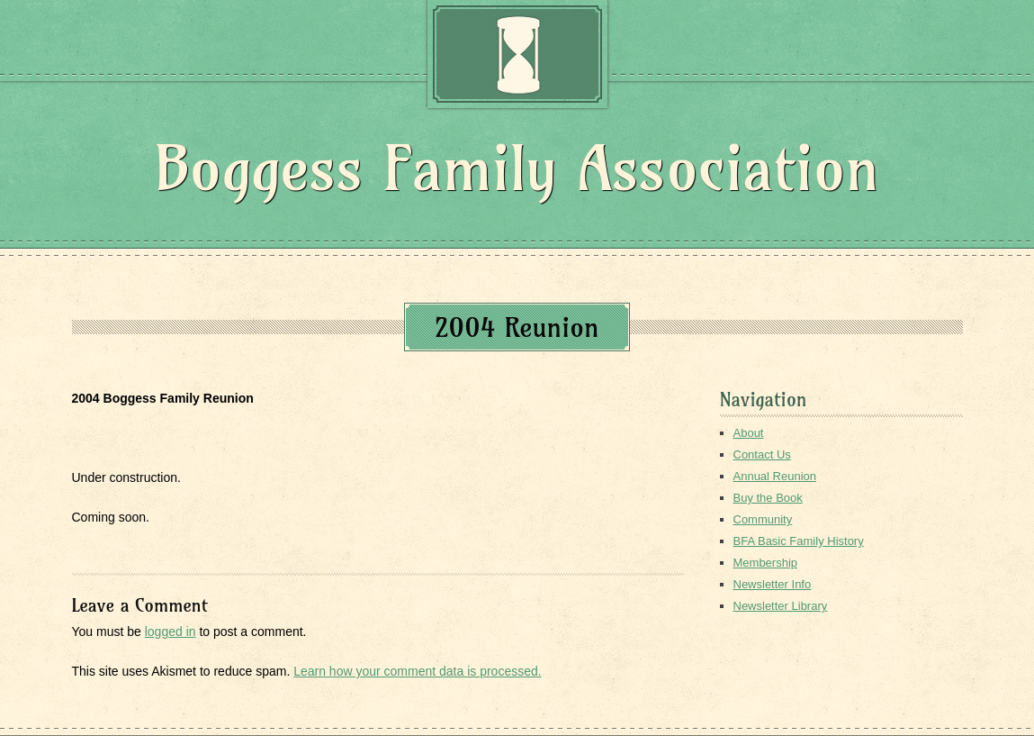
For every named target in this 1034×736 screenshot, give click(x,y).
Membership (765, 562)
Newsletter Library (780, 606)
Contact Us (762, 454)
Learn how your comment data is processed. (417, 671)
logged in (170, 631)
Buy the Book (768, 497)
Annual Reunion (775, 476)
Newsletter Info (772, 584)
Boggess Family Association (517, 168)
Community (763, 519)
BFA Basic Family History (798, 541)
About (748, 433)
